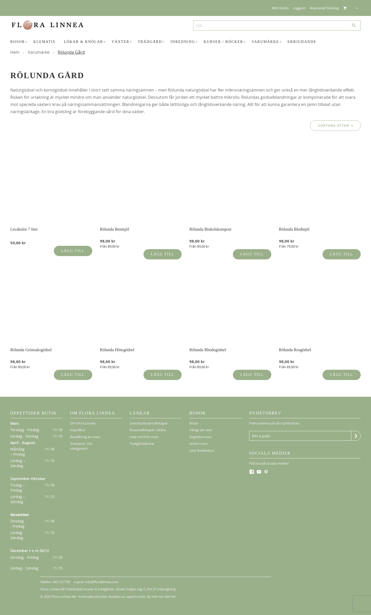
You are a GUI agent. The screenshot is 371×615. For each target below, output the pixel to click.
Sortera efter (333, 125)
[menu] (185, 42)
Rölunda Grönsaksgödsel (31, 346)
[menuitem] (19, 42)
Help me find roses (144, 433)
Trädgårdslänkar (142, 439)
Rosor (193, 419)
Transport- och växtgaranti (81, 442)
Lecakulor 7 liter (24, 225)
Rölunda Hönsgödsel (117, 346)
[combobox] (275, 25)
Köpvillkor (78, 426)
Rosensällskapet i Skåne (148, 426)
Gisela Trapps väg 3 (130, 585)
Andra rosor (198, 439)
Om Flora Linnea (82, 419)
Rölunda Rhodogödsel (207, 346)
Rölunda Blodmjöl (294, 225)
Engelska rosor (200, 433)
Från (110, 242)
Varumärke (39, 52)
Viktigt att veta (200, 426)
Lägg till (73, 247)
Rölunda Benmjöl (114, 225)
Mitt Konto (280, 8)
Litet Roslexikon (201, 446)
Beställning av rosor (85, 433)
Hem (15, 52)
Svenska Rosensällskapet (149, 419)
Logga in (299, 8)
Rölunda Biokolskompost (210, 225)
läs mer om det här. (161, 592)
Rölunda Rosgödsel (295, 346)
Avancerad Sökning (324, 8)
